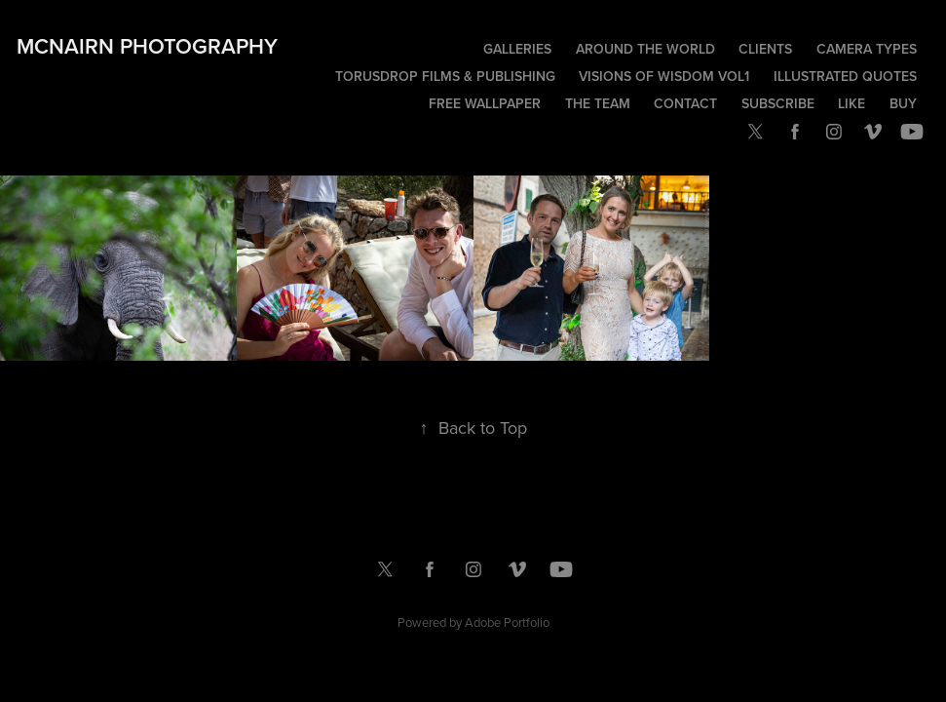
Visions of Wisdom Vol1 (664, 76)
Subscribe (777, 103)
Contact (685, 103)
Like (851, 103)
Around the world (645, 48)
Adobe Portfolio (507, 622)
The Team (597, 103)
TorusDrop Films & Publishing (445, 76)
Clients (765, 48)
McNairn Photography (147, 45)
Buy (903, 103)
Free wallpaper (485, 103)
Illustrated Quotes (845, 76)
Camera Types (866, 48)
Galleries (517, 48)
